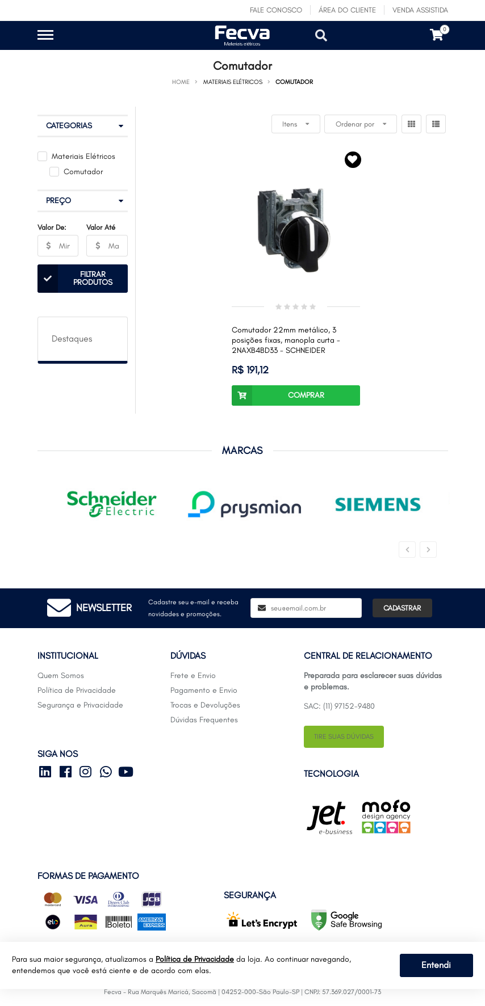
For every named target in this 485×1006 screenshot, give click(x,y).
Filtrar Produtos (74, 278)
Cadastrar (402, 608)
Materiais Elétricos (83, 156)
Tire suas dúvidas (344, 736)
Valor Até (100, 227)
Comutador (83, 171)
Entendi (436, 964)
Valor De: (51, 227)
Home (181, 82)
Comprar (278, 395)
